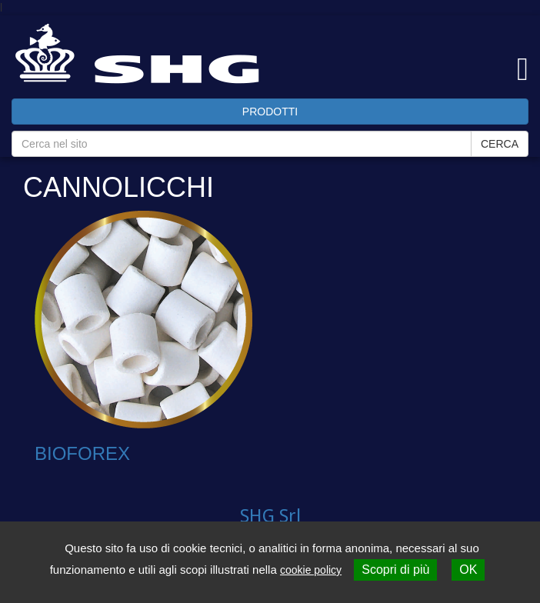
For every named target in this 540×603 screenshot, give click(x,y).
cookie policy (311, 570)
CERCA (499, 144)
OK (468, 569)
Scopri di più (395, 569)
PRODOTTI (270, 111)
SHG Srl (270, 516)
